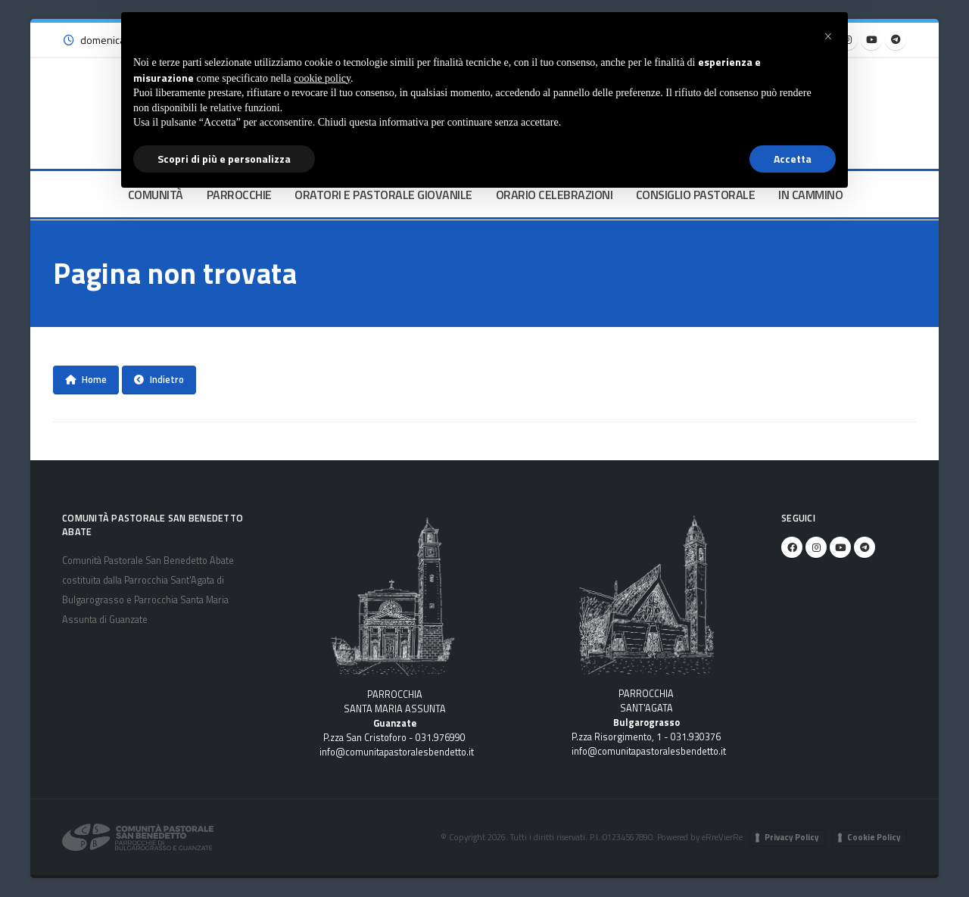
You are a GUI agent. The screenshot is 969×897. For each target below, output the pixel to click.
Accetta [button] (793, 159)
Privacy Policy (792, 837)
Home (86, 379)
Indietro (159, 379)
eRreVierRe (722, 836)
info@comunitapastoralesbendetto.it (396, 752)
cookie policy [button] (322, 78)
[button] (828, 36)
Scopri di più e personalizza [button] (224, 159)
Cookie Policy (874, 837)
